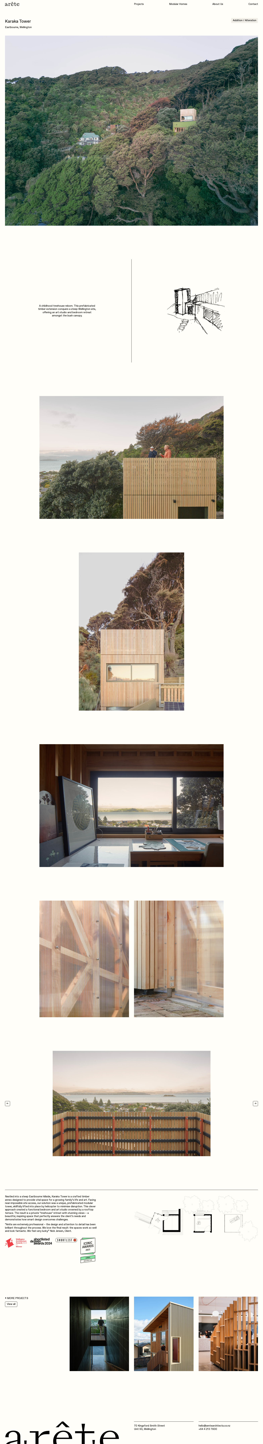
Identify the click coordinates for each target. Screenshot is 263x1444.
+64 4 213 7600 (208, 1429)
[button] (11, 1103)
